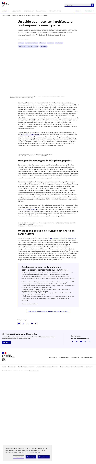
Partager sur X (23, 414)
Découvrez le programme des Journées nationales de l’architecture (47, 403)
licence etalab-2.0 (33, 462)
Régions (77, 11)
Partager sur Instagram (31, 414)
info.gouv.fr (74, 448)
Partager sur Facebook (18, 414)
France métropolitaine (32, 43)
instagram (85, 432)
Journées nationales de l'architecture (28, 46)
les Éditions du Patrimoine (29, 135)
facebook (81, 432)
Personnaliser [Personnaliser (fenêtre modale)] (18, 457)
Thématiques (88, 11)
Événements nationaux (55, 11)
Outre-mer (42, 43)
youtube (89, 432)
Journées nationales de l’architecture (62, 329)
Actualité (21, 43)
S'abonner (6, 433)
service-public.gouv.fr (86, 448)
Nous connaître (16, 11)
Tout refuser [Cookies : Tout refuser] (30, 457)
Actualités (4, 11)
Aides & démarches (29, 11)
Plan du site (90, 458)
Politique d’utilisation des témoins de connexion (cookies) (72, 458)
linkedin (76, 432)
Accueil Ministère (6, 15)
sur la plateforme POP (30, 246)
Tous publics (43, 46)
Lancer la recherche (92, 5)
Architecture (59, 43)
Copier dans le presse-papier (36, 414)
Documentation (40, 11)
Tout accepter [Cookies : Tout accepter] (43, 457)
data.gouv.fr (52, 448)
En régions (50, 43)
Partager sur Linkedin (27, 414)
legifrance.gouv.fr (63, 448)
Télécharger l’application (29, 395)
